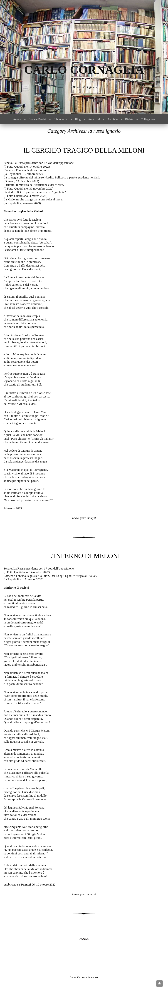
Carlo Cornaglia (84, 69)
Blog (78, 119)
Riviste (129, 119)
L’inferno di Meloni (84, 556)
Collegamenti (148, 119)
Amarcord (94, 119)
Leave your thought (84, 518)
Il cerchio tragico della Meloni (84, 150)
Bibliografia (61, 119)
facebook (93, 977)
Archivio (112, 119)
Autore (17, 119)
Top (159, 983)
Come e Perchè (37, 119)
